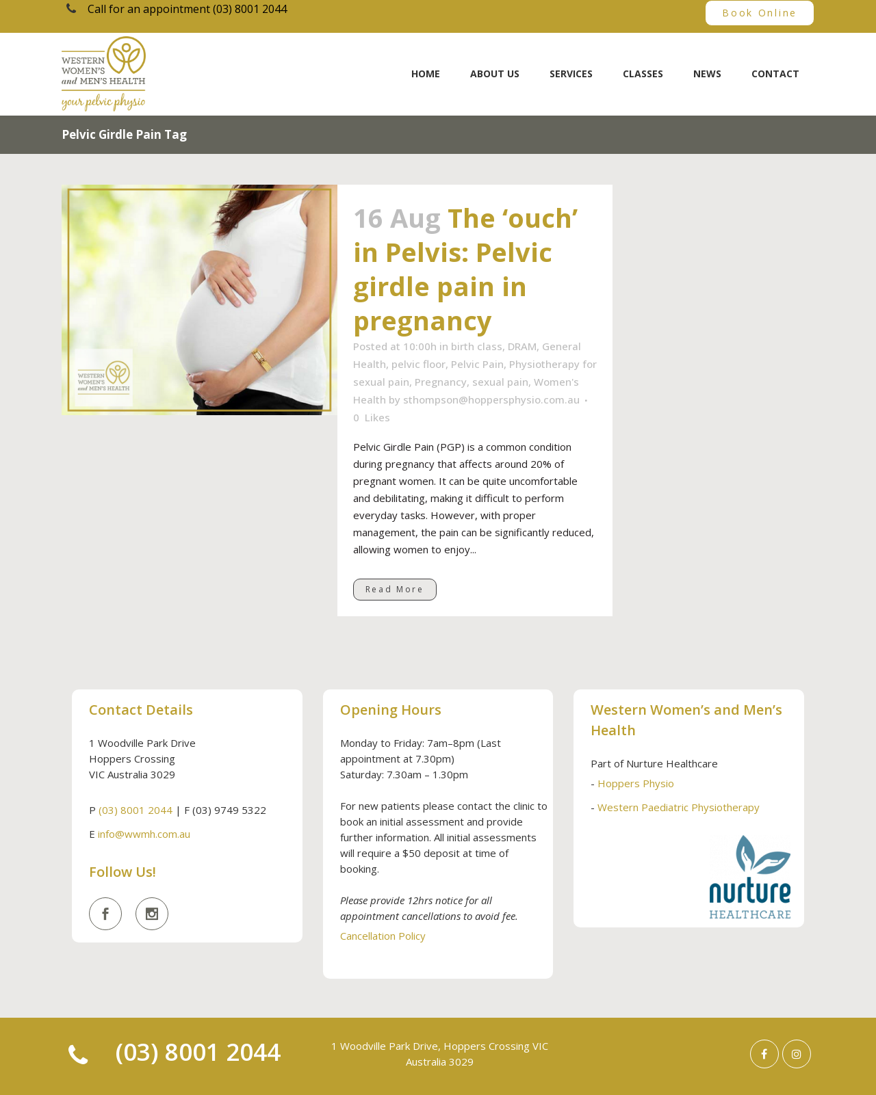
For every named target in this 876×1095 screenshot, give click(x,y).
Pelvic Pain (477, 364)
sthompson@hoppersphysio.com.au (491, 399)
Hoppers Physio (635, 783)
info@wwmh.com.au (144, 834)
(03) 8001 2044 (135, 810)
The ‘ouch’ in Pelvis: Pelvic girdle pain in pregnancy (465, 269)
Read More (394, 589)
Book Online (759, 12)
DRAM (522, 346)
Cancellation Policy (383, 935)
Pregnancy (441, 381)
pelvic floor (418, 364)
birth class (476, 346)
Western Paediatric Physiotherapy (678, 807)
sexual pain (500, 381)
